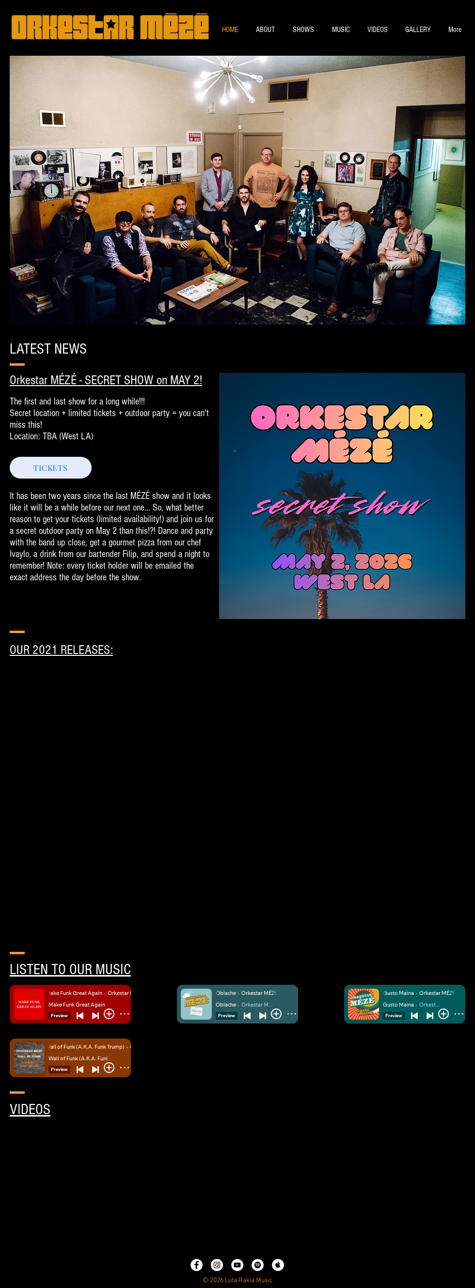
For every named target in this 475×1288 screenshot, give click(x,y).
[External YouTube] (120, 1188)
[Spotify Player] (237, 1058)
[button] (237, 190)
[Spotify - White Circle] (258, 1265)
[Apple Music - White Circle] (278, 1265)
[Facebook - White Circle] (196, 1265)
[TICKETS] (51, 468)
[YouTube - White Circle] (237, 1265)
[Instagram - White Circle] (217, 1265)
